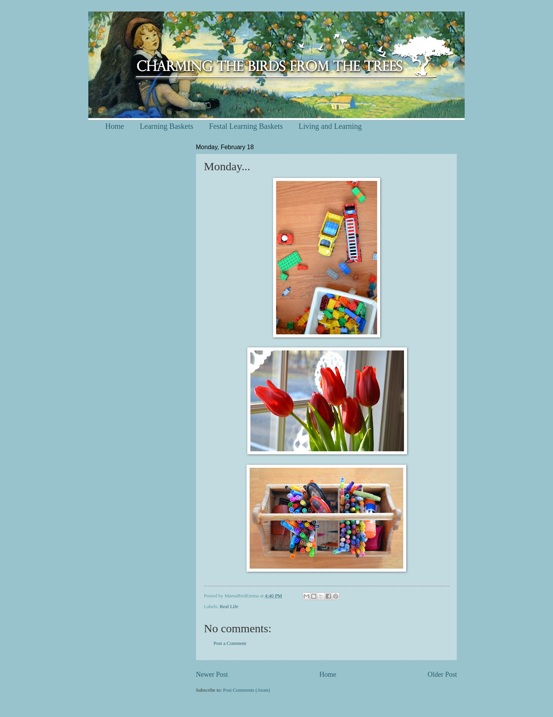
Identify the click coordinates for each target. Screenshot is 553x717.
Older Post (442, 674)
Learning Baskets (166, 126)
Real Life (229, 606)
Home (114, 126)
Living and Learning (329, 126)
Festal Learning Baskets (246, 126)
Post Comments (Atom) (246, 690)
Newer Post (212, 674)
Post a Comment (230, 643)
